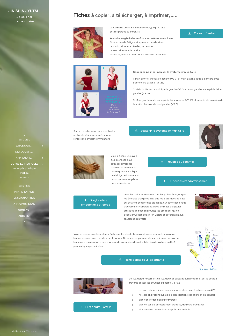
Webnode (31, 331)
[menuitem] (24, 139)
